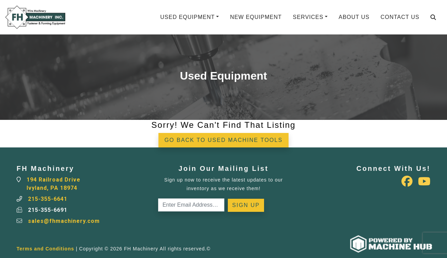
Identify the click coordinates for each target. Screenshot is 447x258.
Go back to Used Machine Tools (223, 140)
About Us (354, 17)
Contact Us (399, 17)
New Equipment (256, 17)
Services (308, 17)
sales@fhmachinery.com (64, 221)
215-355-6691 (47, 210)
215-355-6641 (47, 199)
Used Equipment (187, 17)
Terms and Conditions (45, 248)
